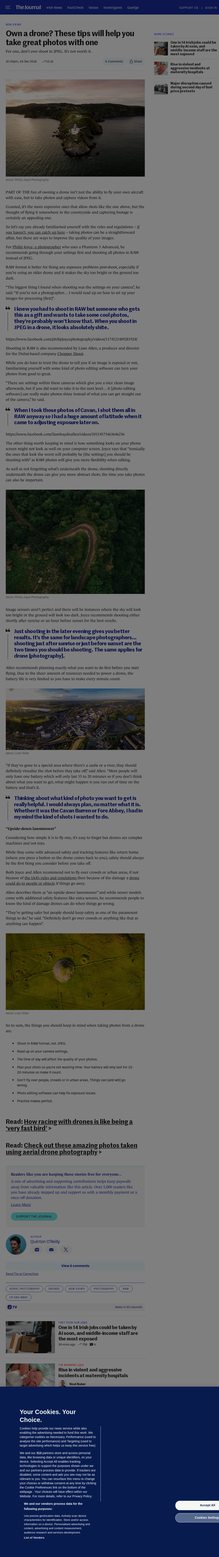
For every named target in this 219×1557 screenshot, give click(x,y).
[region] (109, 1472)
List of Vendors (34, 1537)
